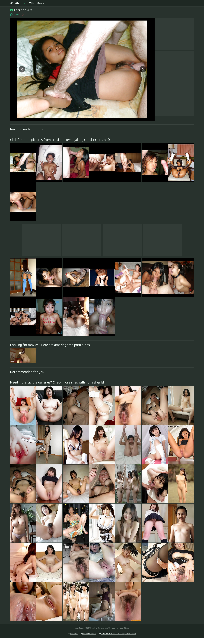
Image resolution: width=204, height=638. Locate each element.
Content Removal (88, 633)
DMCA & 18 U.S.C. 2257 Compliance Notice (117, 633)
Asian (17, 3)
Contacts (73, 633)
